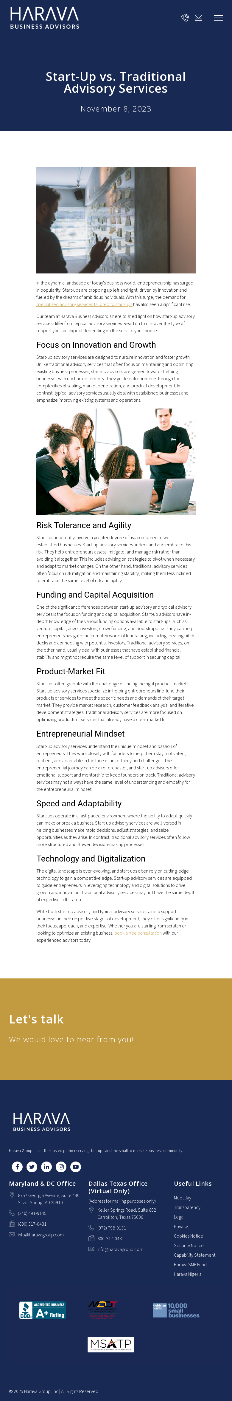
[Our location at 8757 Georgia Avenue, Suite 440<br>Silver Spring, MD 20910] (49, 1199)
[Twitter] (32, 1167)
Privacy (181, 1226)
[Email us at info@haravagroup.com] (198, 17)
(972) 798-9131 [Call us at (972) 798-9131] (111, 1228)
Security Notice (189, 1245)
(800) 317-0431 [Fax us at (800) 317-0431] (32, 1224)
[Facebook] (17, 1167)
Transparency (187, 1207)
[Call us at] (185, 17)
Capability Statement (194, 1255)
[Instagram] (61, 1167)
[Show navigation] (218, 17)
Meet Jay (182, 1198)
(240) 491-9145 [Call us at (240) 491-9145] (32, 1213)
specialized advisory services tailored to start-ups (84, 304)
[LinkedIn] (46, 1167)
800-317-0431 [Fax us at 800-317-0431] (110, 1238)
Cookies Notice (188, 1236)
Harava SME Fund (190, 1264)
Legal (179, 1217)
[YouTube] (75, 1167)
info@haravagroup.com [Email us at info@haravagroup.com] (41, 1235)
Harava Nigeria (188, 1274)
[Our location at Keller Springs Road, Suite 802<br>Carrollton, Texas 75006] (126, 1214)
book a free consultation (138, 933)
